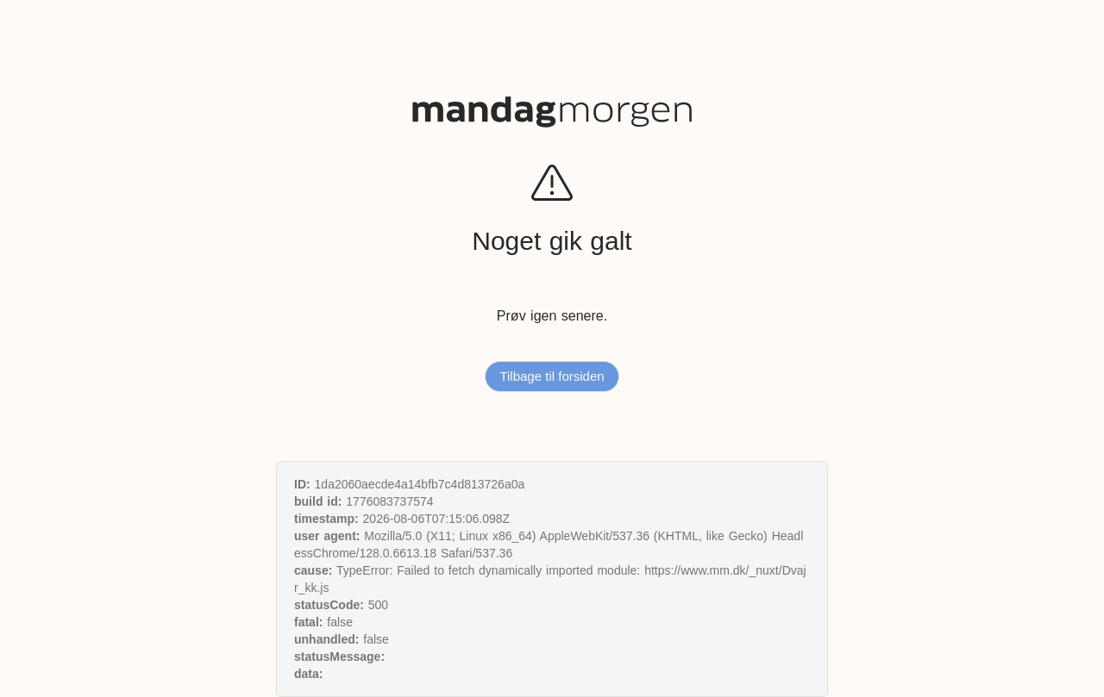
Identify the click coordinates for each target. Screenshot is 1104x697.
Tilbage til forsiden (551, 376)
